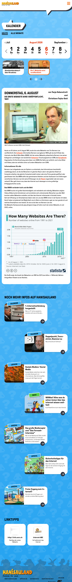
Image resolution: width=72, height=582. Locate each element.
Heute (5, 33)
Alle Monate (17, 33)
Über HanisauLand (11, 573)
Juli (7, 42)
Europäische (62, 152)
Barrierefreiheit (48, 573)
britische (19, 147)
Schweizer (34, 152)
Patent (43, 173)
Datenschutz (34, 573)
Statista (24, 272)
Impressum (23, 573)
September (61, 42)
